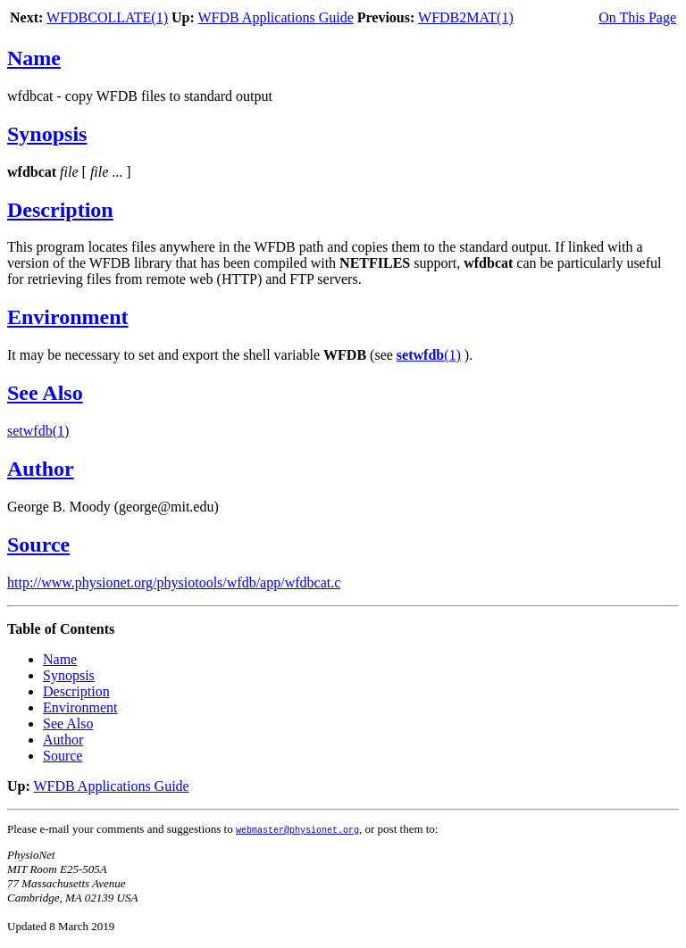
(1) (429, 354)
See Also (45, 392)
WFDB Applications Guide (276, 17)
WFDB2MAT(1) (466, 17)
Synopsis (47, 134)
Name (34, 58)
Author (40, 468)
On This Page (637, 17)
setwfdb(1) (38, 430)
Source (38, 544)
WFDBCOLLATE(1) (107, 17)
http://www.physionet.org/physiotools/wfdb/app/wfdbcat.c (173, 582)
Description (60, 209)
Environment (68, 316)
